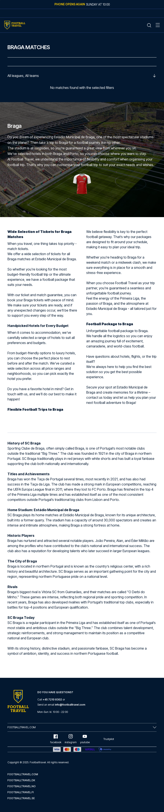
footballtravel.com (22, 774)
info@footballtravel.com (70, 704)
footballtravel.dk (21, 780)
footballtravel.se (21, 798)
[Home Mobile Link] (14, 25)
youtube (85, 739)
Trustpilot (108, 739)
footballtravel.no (21, 786)
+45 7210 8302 (52, 699)
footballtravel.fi (20, 792)
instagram (71, 739)
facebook (55, 739)
